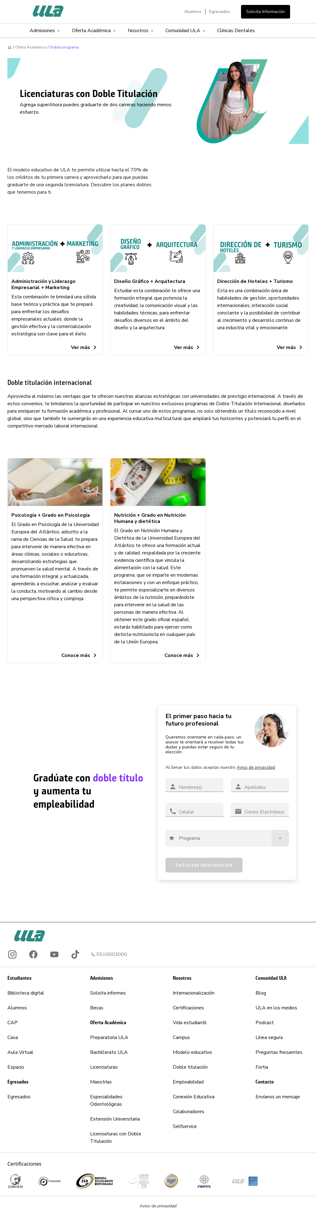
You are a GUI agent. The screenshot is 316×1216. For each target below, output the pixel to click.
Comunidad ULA (185, 30)
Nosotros (141, 30)
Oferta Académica (94, 30)
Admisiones (45, 30)
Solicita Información (265, 12)
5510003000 (111, 954)
